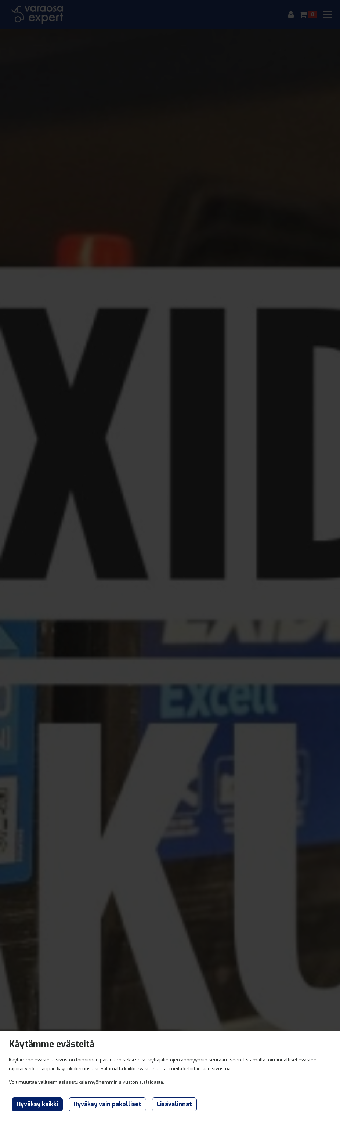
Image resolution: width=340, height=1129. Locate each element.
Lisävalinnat (174, 1104)
